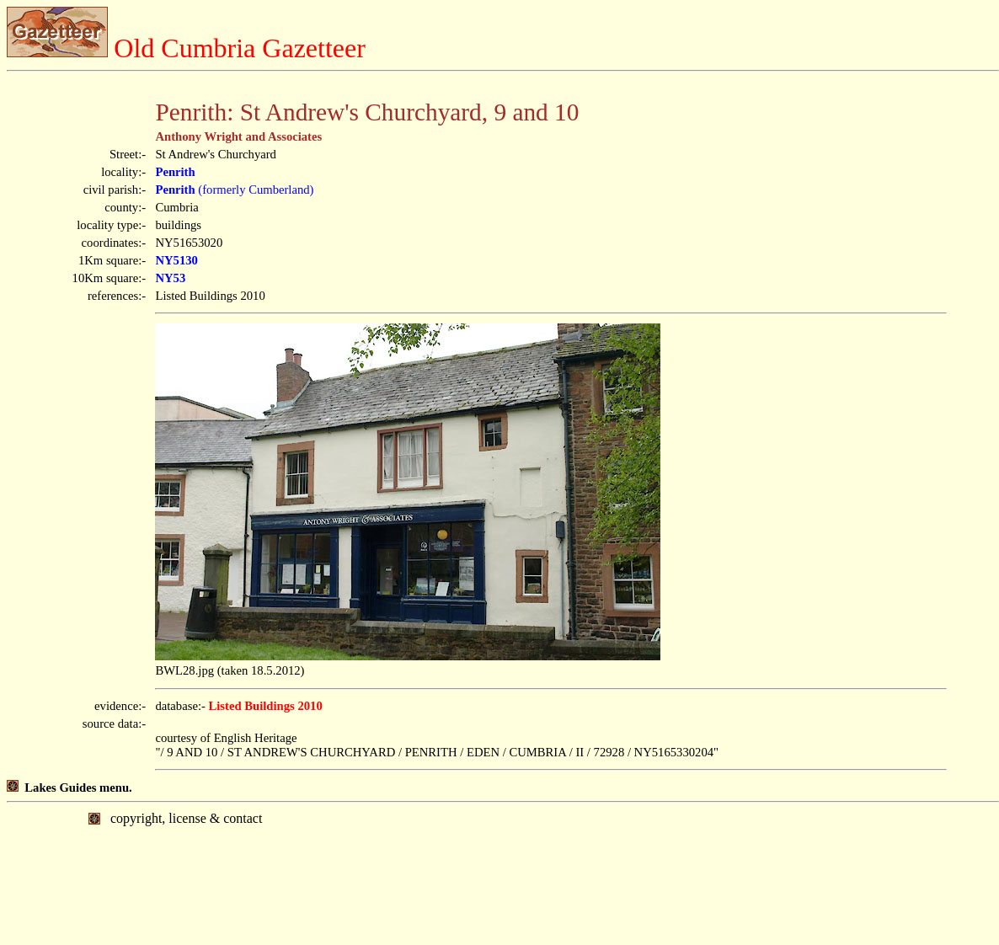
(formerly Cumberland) (234, 189)
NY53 (170, 278)
